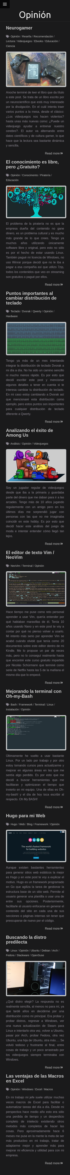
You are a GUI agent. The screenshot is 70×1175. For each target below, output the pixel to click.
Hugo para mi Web (25, 815)
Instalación (12, 709)
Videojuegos (24, 41)
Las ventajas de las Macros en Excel (35, 1078)
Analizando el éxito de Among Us (29, 433)
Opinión (15, 36)
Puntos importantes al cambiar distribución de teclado (31, 298)
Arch (55, 950)
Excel (38, 1089)
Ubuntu (35, 950)
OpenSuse (37, 955)
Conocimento (30, 175)
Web (22, 824)
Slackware (23, 955)
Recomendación (43, 36)
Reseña (26, 36)
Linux (50, 704)
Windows (27, 1089)
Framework (25, 704)
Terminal (27, 565)
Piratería (45, 175)
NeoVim (15, 565)
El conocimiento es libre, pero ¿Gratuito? (32, 164)
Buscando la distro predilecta (26, 940)
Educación (51, 41)
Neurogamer (19, 27)
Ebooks (38, 41)
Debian (46, 950)
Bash (14, 704)
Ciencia (10, 46)
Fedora (10, 955)
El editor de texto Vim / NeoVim (30, 555)
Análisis (15, 443)
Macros (48, 1089)
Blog (29, 824)
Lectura (10, 41)
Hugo (14, 824)
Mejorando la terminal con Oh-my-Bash (33, 694)
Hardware (12, 316)
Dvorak (26, 311)
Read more (54, 153)
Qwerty (37, 311)
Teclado (15, 311)
